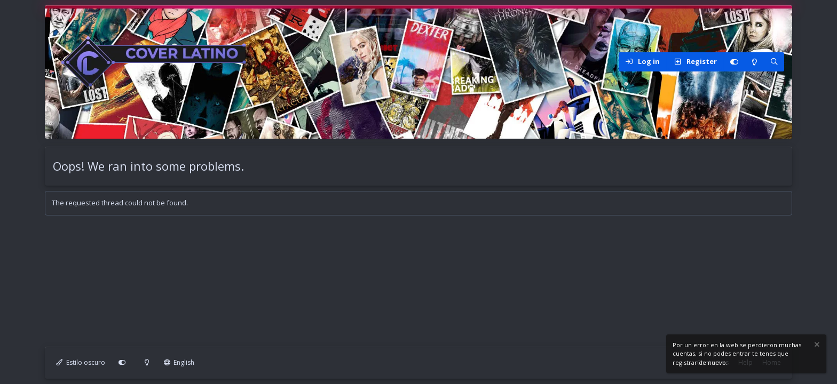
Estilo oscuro (80, 362)
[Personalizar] (734, 61)
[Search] (774, 61)
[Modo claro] (754, 61)
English (179, 362)
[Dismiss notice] (816, 346)
